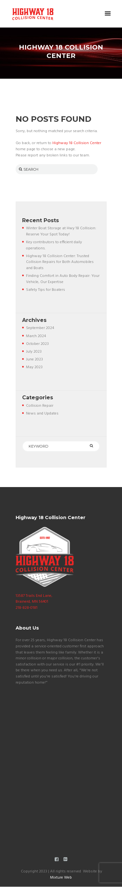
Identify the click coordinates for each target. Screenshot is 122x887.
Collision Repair (39, 406)
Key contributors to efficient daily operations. (54, 245)
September (40, 328)
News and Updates (42, 413)
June (34, 359)
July (34, 351)
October (37, 344)
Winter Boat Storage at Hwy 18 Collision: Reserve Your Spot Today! (61, 231)
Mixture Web (61, 877)
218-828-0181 (26, 608)
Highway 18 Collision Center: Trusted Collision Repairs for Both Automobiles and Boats (60, 262)
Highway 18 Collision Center (76, 143)
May (34, 367)
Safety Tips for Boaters (45, 290)
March (36, 336)
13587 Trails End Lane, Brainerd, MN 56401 (34, 599)
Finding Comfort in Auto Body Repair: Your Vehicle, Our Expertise (63, 279)
